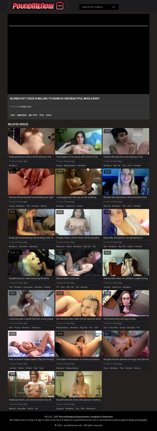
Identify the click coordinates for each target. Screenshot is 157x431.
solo (48, 115)
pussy (59, 165)
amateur (21, 115)
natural (12, 408)
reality (47, 287)
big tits (33, 115)
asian (69, 246)
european (28, 287)
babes (21, 368)
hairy (106, 368)
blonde (84, 287)
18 (57, 287)
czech (30, 408)
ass (105, 246)
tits (41, 115)
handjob (33, 246)
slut (35, 368)
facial (79, 206)
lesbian (12, 368)
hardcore (70, 206)
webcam (60, 246)
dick (106, 327)
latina (130, 246)
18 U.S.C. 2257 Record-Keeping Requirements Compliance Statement (78, 417)
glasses (60, 408)
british (29, 368)
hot (13, 115)
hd (138, 327)
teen (62, 287)
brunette (114, 327)
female (137, 165)
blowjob (18, 287)
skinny (44, 206)
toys (41, 368)
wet (11, 327)
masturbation (70, 165)
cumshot (23, 246)
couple (107, 287)
